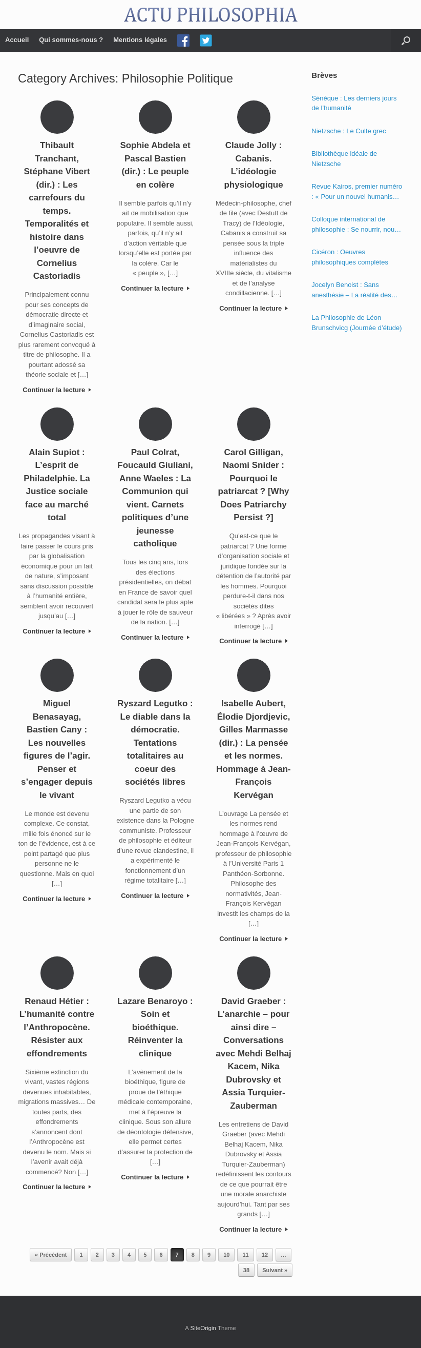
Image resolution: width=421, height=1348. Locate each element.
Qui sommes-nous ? (71, 40)
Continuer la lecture (57, 390)
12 (265, 1255)
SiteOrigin (203, 1328)
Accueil (17, 40)
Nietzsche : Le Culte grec (348, 131)
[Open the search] (406, 40)
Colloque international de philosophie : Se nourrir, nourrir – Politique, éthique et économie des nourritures (357, 224)
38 (246, 1270)
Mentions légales (140, 40)
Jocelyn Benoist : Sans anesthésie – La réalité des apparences (351, 290)
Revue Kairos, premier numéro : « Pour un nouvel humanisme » (356, 191)
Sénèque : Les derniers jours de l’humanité (353, 103)
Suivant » (274, 1270)
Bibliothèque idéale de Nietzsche (344, 159)
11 (245, 1255)
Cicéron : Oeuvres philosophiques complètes (349, 257)
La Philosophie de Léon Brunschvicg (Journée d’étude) (356, 323)
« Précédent (51, 1255)
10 (226, 1255)
